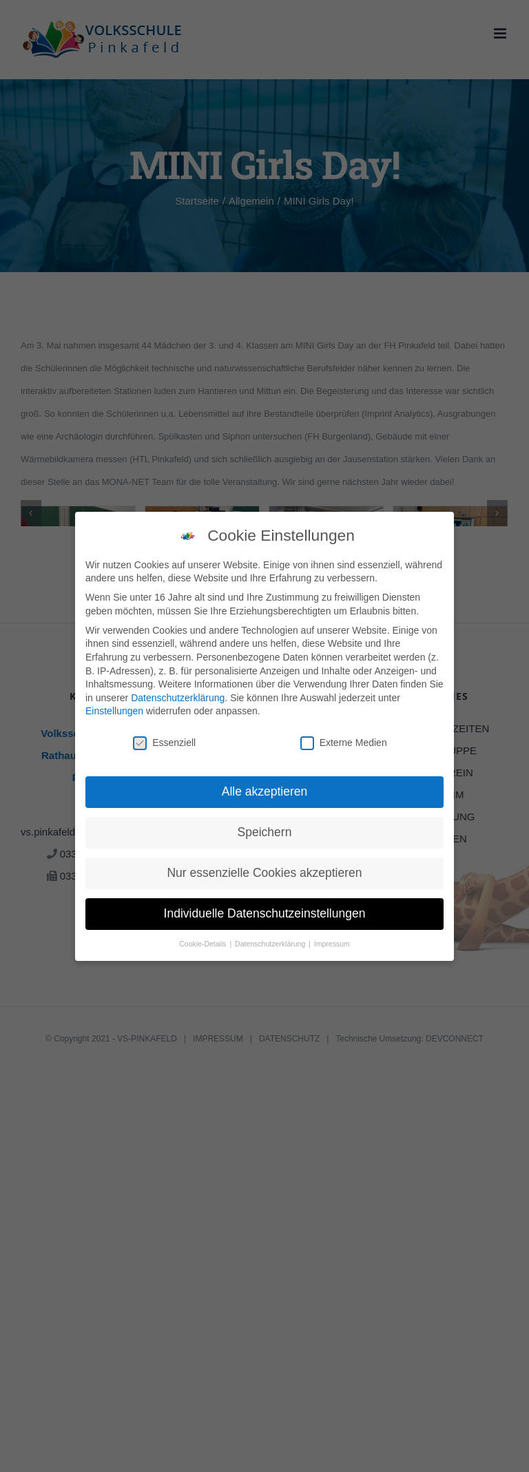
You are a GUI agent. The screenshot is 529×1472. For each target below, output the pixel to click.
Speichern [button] (265, 832)
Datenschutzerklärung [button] (271, 944)
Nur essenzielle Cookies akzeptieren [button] (264, 873)
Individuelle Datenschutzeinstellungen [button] (265, 913)
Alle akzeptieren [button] (265, 791)
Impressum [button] (332, 944)
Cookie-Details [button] (203, 944)
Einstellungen (114, 710)
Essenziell (164, 742)
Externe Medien (343, 742)
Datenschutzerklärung (178, 697)
